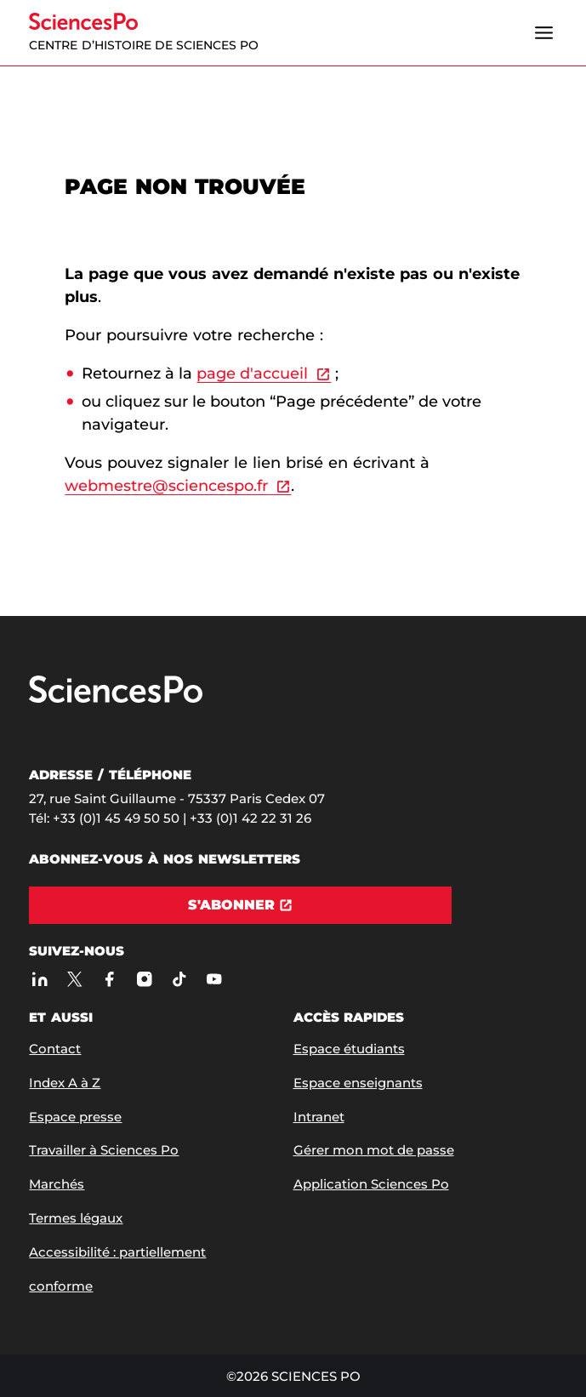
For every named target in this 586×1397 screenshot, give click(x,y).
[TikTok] (179, 979)
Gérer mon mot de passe (373, 1150)
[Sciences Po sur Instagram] (144, 979)
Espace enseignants (358, 1083)
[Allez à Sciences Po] (115, 699)
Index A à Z (64, 1083)
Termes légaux (75, 1218)
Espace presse (75, 1117)
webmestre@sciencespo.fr (166, 485)
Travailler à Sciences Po (104, 1150)
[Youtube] (214, 979)
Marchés (56, 1184)
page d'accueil (252, 373)
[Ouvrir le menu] (544, 33)
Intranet (318, 1117)
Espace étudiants (349, 1049)
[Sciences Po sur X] (74, 979)
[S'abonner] (240, 905)
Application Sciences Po (371, 1184)
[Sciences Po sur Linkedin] (39, 979)
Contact (55, 1049)
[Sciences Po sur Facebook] (109, 979)
